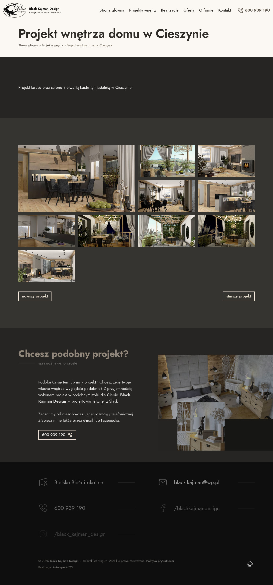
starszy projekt (238, 296)
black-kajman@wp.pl (196, 483)
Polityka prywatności (160, 561)
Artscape (59, 567)
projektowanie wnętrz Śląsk (95, 401)
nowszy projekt (35, 296)
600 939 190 (253, 10)
